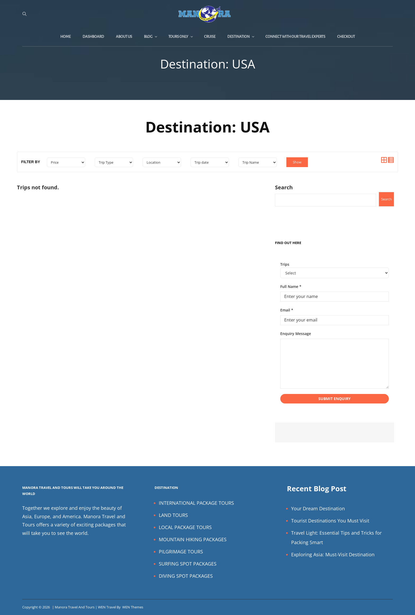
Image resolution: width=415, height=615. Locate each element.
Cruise (209, 37)
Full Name (290, 286)
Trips (284, 264)
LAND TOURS (173, 515)
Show (297, 162)
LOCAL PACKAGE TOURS (185, 527)
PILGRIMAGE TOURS (181, 551)
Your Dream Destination (318, 508)
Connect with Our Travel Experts (295, 37)
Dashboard (93, 37)
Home (65, 37)
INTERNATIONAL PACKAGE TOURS (196, 503)
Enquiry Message (295, 333)
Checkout (346, 37)
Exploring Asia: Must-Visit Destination (333, 554)
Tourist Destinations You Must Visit (330, 520)
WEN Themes (132, 607)
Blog (151, 37)
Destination (241, 37)
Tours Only (181, 37)
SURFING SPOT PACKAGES (187, 564)
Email (286, 310)
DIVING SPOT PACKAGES (186, 576)
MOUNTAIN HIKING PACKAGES (193, 539)
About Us (124, 37)
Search (284, 187)
